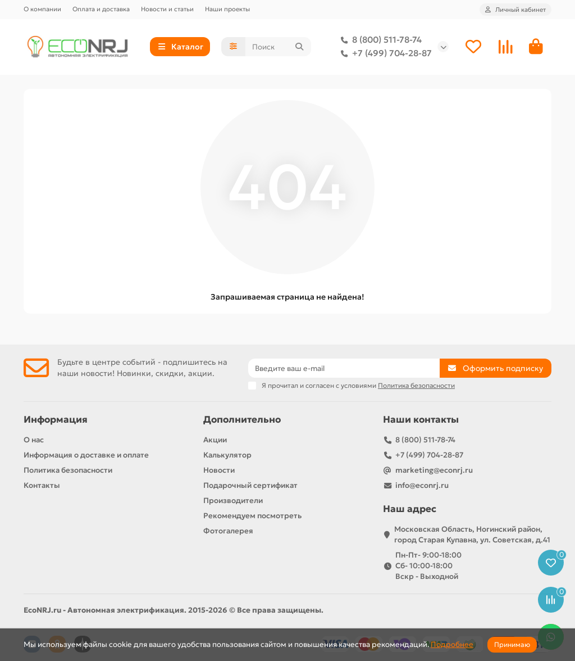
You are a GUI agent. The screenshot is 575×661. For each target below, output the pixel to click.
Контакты (42, 485)
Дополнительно (242, 419)
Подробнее (452, 644)
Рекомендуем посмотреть (252, 515)
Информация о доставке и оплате (86, 455)
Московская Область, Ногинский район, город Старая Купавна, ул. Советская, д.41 (472, 534)
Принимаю (512, 644)
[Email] (344, 368)
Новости (219, 470)
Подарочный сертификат (250, 485)
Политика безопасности (68, 470)
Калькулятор (227, 455)
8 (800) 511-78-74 (379, 40)
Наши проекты (227, 9)
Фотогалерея (228, 531)
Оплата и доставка (101, 9)
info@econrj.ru (422, 485)
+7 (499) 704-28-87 (384, 53)
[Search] (278, 46)
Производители (233, 500)
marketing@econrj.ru (434, 470)
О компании (42, 9)
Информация (56, 419)
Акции (215, 440)
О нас (34, 440)
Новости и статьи (167, 9)
